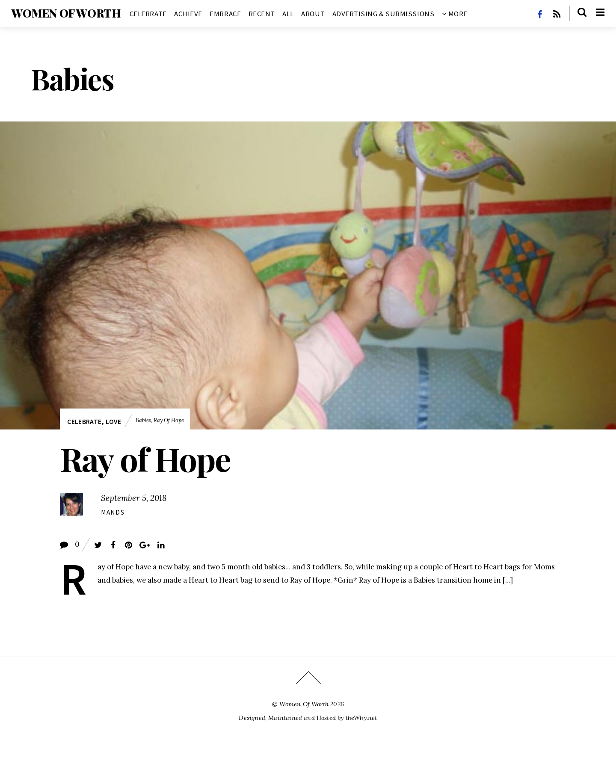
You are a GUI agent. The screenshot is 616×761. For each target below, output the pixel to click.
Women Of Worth (304, 704)
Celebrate (148, 13)
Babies (143, 420)
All (288, 13)
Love (113, 422)
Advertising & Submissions (383, 13)
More (455, 13)
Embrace (225, 13)
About (313, 13)
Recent (262, 13)
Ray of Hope (169, 420)
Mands (113, 512)
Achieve (188, 13)
